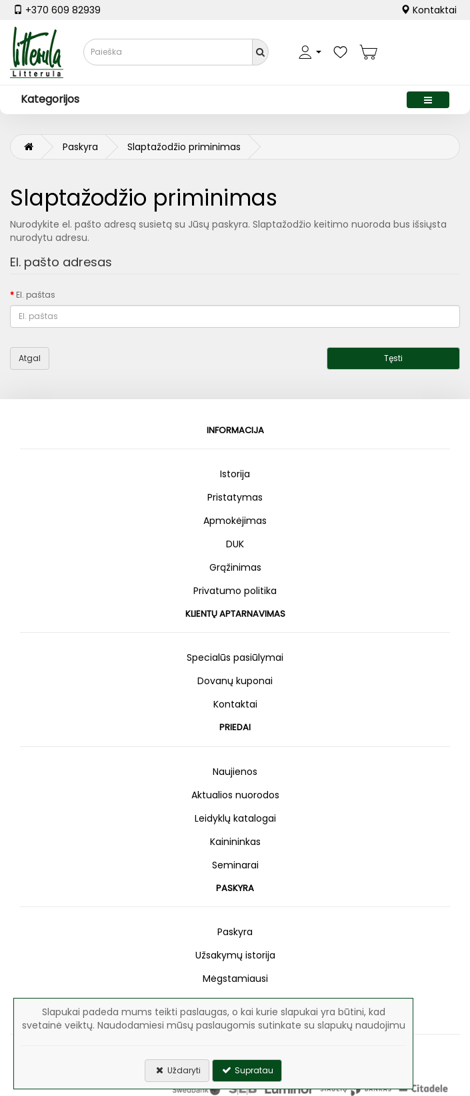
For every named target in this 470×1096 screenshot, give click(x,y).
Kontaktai (429, 10)
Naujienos (235, 771)
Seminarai (235, 865)
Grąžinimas (235, 567)
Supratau (247, 1070)
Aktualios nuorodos (235, 795)
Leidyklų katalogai (235, 818)
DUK (235, 544)
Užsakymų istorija (235, 955)
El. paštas (35, 294)
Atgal (30, 358)
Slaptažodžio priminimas (184, 147)
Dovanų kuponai (235, 681)
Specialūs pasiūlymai (235, 657)
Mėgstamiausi (235, 978)
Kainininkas (235, 841)
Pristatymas (235, 497)
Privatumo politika (235, 590)
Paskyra (80, 147)
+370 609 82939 (57, 10)
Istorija (235, 474)
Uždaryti (177, 1070)
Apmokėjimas (235, 520)
